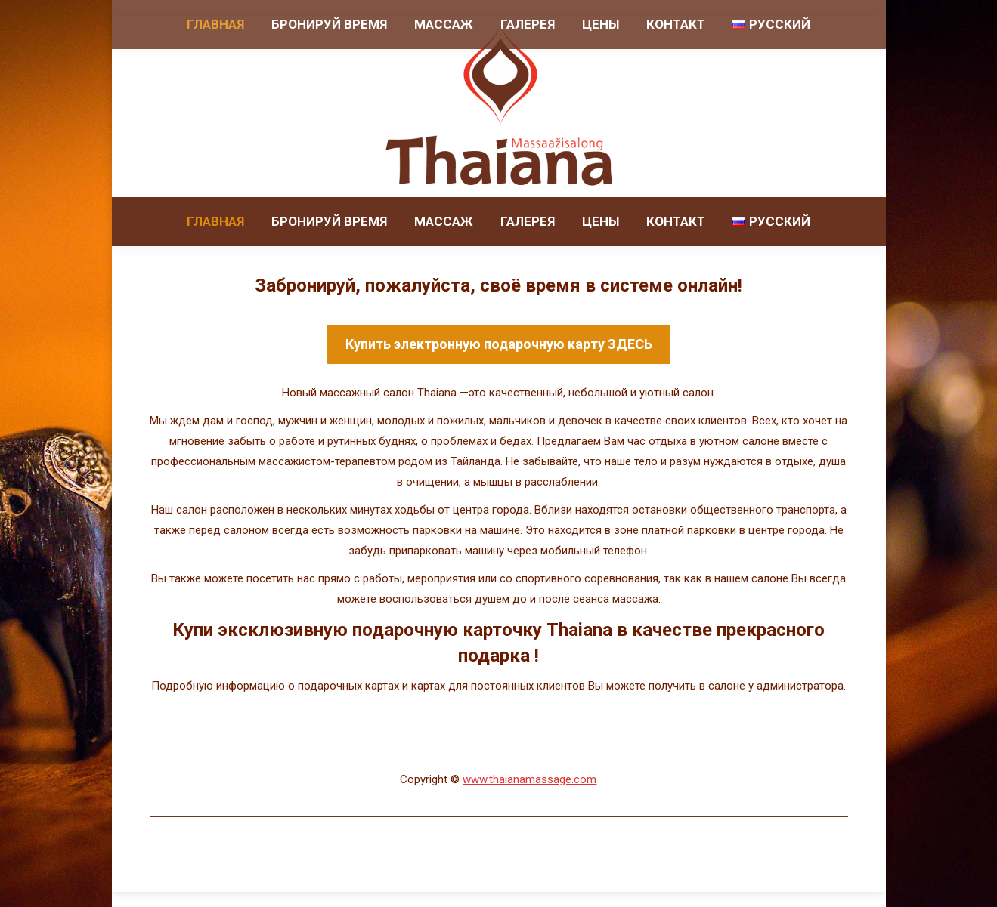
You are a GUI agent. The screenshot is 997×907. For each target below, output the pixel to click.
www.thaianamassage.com (529, 779)
